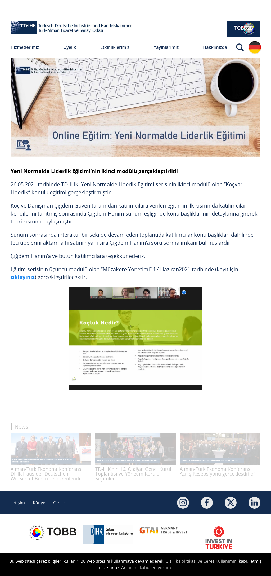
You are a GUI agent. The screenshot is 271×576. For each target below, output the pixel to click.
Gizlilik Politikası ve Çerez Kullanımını (201, 561)
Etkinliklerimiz (114, 47)
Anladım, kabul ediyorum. (146, 567)
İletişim (18, 502)
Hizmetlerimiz (25, 47)
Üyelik (69, 47)
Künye (39, 502)
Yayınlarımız (166, 47)
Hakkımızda (215, 47)
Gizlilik (59, 502)
